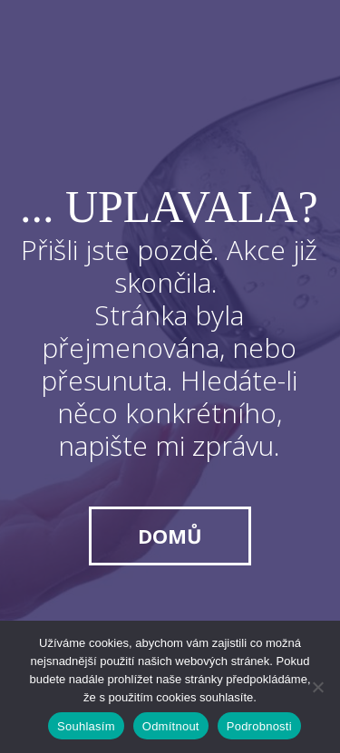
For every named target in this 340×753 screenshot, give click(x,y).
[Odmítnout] (317, 687)
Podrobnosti (259, 726)
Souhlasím (86, 726)
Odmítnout (170, 726)
